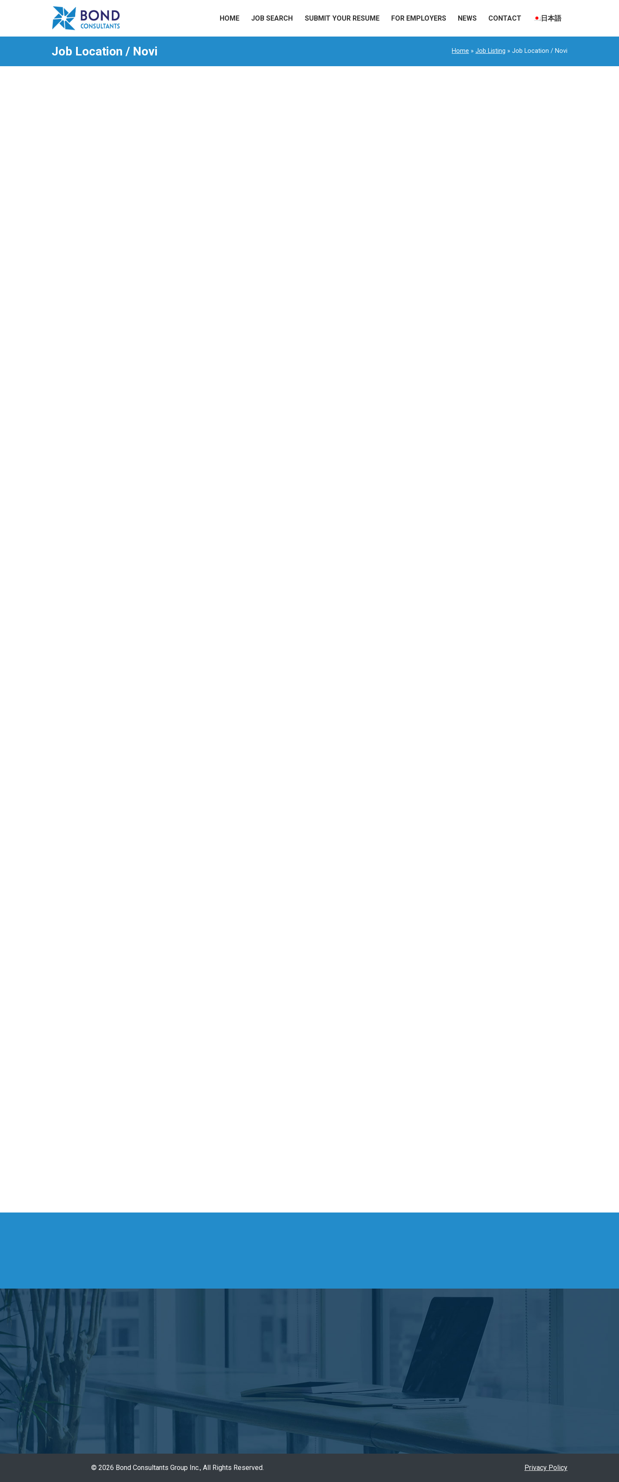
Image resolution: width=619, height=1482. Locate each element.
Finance (419, 703)
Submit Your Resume (342, 18)
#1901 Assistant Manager (244, 192)
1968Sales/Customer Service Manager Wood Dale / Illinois (459, 362)
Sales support (429, 994)
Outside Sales (429, 933)
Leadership (278, 216)
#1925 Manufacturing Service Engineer (274, 107)
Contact (504, 18)
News (467, 18)
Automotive (425, 596)
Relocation (424, 948)
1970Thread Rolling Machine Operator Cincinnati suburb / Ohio (458, 284)
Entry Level (424, 673)
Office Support (429, 918)
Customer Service (435, 627)
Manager (366, 216)
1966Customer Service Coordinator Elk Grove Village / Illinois (454, 401)
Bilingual (420, 612)
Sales (416, 964)
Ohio (415, 1120)
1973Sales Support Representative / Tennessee (453, 245)
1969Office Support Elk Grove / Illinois (433, 323)
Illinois (418, 1074)
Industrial (287, 131)
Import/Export (429, 749)
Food (415, 719)
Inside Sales (427, 780)
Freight (418, 734)
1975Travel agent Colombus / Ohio (430, 128)
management (324, 216)
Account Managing (435, 535)
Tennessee (424, 1150)
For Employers (418, 18)
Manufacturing (331, 131)
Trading (419, 1009)
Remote (420, 1135)
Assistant (238, 216)
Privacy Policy (545, 1468)
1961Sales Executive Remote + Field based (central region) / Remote (453, 483)
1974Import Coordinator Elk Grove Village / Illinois (444, 206)
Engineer (421, 658)
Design (418, 642)
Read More (203, 157)
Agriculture (424, 566)
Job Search (272, 18)
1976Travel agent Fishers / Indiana (430, 168)
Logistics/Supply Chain (443, 826)
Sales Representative (440, 979)
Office (417, 902)
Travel (417, 1025)
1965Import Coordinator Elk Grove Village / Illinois (444, 440)
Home (229, 18)
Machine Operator (434, 841)
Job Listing (490, 51)
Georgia (419, 1058)
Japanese (423, 795)
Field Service (244, 131)
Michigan (421, 1104)
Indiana (418, 1089)
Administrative (429, 550)
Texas (417, 1166)
